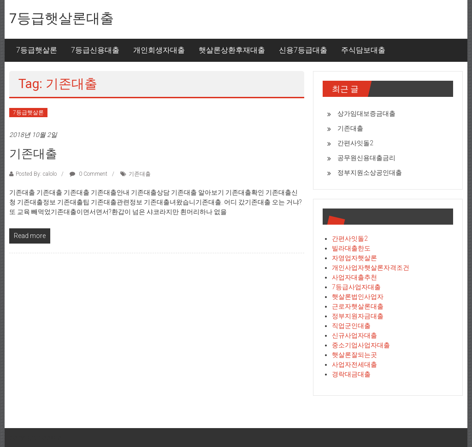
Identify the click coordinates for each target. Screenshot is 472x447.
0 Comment (88, 174)
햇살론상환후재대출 (232, 50)
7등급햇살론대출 (61, 18)
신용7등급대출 (303, 50)
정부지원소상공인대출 (369, 172)
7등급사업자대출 (356, 287)
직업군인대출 (351, 325)
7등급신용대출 (95, 50)
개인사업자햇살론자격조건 (370, 267)
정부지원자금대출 (358, 316)
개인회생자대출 (159, 50)
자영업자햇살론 (354, 258)
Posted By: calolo (36, 174)
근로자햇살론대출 (358, 306)
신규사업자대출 (354, 335)
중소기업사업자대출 (361, 345)
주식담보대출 (363, 50)
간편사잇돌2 (355, 143)
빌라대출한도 (351, 248)
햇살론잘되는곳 (354, 354)
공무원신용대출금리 (366, 157)
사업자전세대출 (354, 364)
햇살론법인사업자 (358, 296)
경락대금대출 (351, 374)
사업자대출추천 (354, 277)
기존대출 (33, 154)
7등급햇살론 (36, 50)
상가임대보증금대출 (366, 113)
